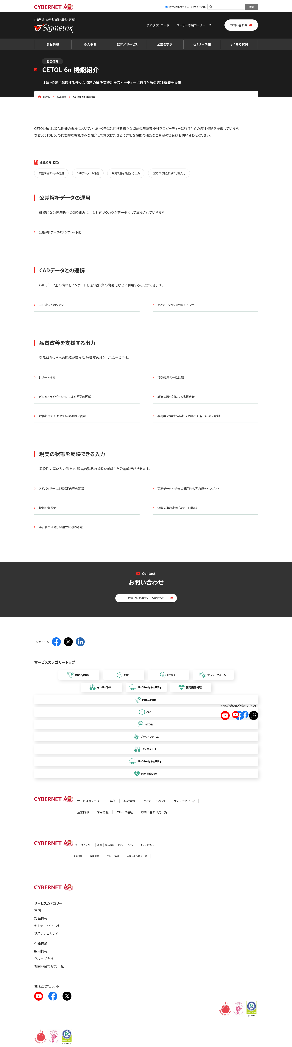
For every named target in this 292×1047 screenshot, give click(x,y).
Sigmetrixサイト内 (177, 7)
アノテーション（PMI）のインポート (178, 304)
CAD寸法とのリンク (51, 304)
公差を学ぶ (165, 44)
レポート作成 (47, 377)
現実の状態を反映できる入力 (169, 173)
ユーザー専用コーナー (191, 25)
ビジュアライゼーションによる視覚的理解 (65, 396)
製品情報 (52, 44)
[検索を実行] (251, 7)
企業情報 (83, 812)
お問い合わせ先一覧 (154, 812)
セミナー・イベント (154, 801)
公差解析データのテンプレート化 (60, 232)
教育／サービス (127, 44)
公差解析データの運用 (51, 173)
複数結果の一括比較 (170, 377)
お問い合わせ (238, 25)
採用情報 (103, 812)
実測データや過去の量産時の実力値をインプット (188, 488)
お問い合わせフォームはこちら (146, 598)
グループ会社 (124, 812)
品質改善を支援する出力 (126, 173)
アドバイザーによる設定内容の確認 (61, 488)
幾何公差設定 (48, 507)
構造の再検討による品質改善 (176, 396)
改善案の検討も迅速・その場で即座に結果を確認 (188, 416)
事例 (113, 801)
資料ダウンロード (158, 25)
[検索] (226, 7)
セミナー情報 (202, 44)
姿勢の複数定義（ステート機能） (177, 507)
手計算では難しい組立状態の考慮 (61, 527)
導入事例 (90, 44)
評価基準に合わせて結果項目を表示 (62, 416)
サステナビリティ (184, 801)
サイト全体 (198, 7)
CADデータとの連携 (88, 173)
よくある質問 (239, 44)
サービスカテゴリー (89, 801)
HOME (46, 96)
